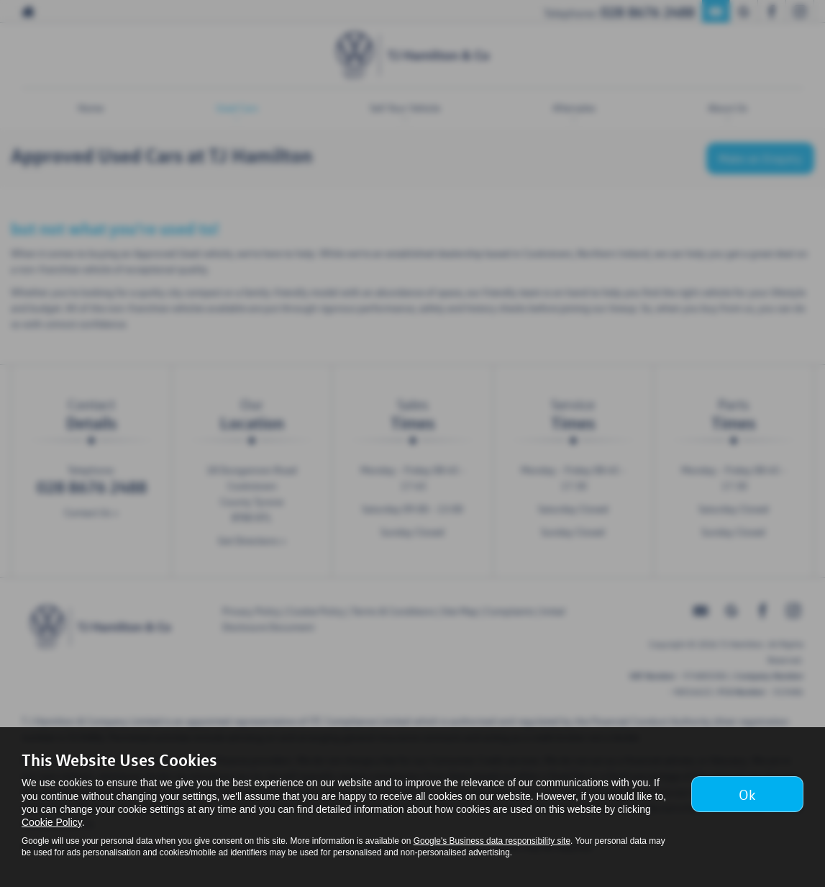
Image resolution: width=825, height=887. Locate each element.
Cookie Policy (52, 822)
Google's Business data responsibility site (492, 841)
